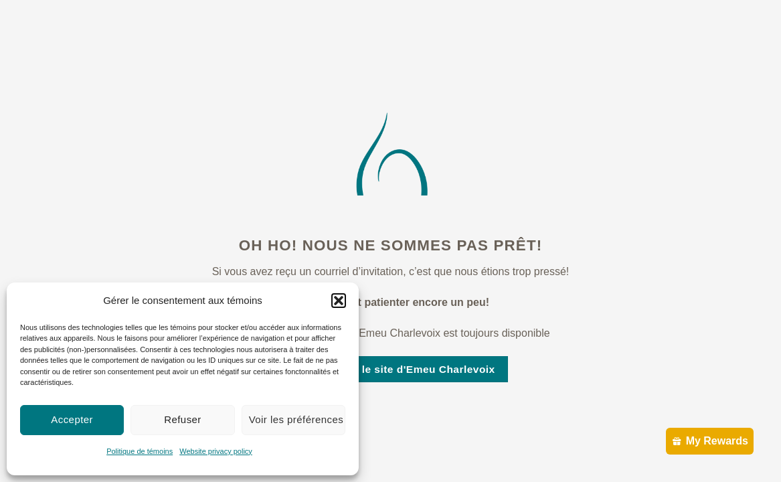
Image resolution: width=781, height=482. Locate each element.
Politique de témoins (139, 451)
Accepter (72, 419)
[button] (338, 300)
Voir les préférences (296, 419)
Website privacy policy (215, 451)
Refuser (182, 419)
